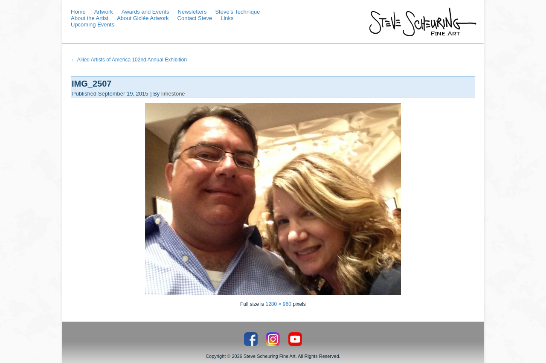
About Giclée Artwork (142, 18)
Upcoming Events (92, 24)
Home (78, 12)
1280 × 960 (278, 304)
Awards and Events (145, 12)
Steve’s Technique (237, 12)
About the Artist (89, 18)
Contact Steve (194, 18)
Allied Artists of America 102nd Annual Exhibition (129, 60)
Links (227, 18)
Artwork (103, 12)
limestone (173, 93)
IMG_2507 (91, 83)
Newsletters (192, 12)
